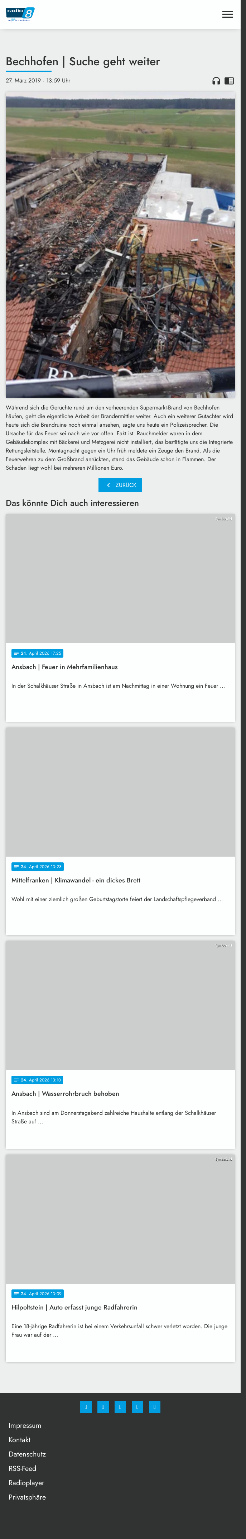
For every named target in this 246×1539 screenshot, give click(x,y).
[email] (154, 1407)
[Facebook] (86, 1407)
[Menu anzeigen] (228, 14)
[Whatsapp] (120, 1407)
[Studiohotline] (137, 1407)
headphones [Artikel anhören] (216, 81)
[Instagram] (103, 1407)
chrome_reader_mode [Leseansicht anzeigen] (229, 81)
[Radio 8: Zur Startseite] (63, 14)
